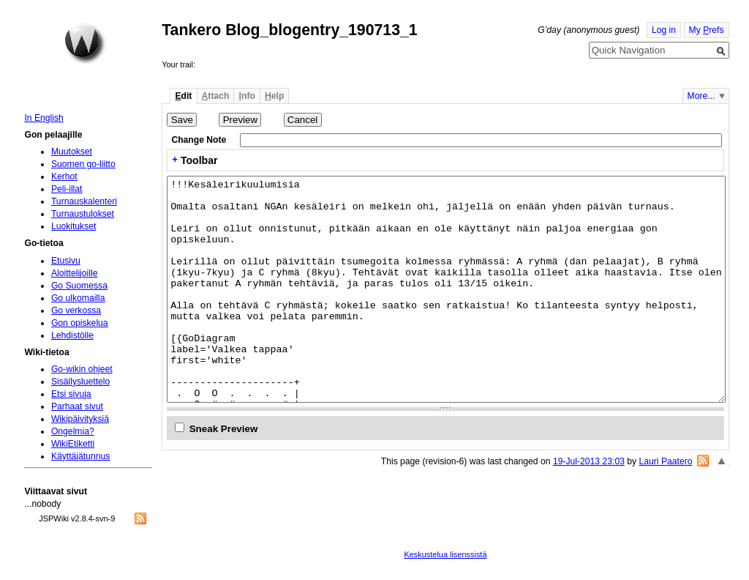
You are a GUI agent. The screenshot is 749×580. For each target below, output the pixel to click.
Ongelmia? (72, 431)
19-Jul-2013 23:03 (589, 461)
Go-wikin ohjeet (82, 369)
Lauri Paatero (666, 461)
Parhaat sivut (77, 406)
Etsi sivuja (71, 394)
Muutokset (71, 151)
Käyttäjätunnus (80, 456)
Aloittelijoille (74, 273)
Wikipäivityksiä (80, 419)
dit (183, 96)
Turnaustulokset (82, 214)
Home (84, 43)
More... (701, 96)
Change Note (198, 140)
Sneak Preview (223, 428)
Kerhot (64, 176)
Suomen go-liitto (83, 164)
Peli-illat (67, 189)
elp (274, 96)
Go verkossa (76, 310)
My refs (706, 30)
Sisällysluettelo (80, 381)
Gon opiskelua (79, 323)
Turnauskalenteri (84, 201)
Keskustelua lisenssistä (445, 554)
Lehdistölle (72, 335)
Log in (664, 30)
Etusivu (65, 261)
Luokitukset (74, 226)
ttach (216, 96)
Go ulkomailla (78, 298)
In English (43, 118)
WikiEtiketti (72, 444)
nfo (247, 96)
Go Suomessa (79, 285)
